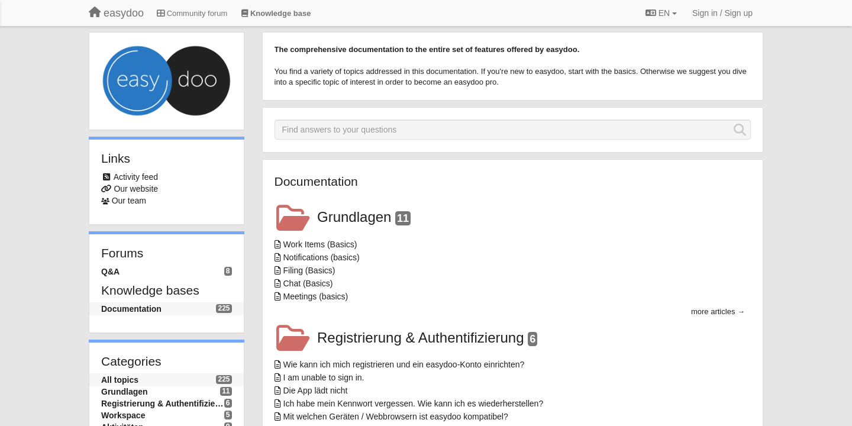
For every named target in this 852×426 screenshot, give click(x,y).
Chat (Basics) (308, 283)
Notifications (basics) (321, 257)
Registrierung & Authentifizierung (162, 403)
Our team (129, 200)
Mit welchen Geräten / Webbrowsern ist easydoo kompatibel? (395, 416)
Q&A (110, 271)
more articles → (718, 311)
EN (661, 13)
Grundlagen (124, 391)
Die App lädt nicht (315, 390)
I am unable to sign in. (323, 377)
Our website (136, 188)
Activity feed (136, 177)
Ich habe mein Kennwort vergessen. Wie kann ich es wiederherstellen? (413, 403)
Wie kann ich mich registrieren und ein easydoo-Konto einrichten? (404, 364)
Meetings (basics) (315, 296)
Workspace (123, 415)
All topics (119, 380)
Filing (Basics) (309, 270)
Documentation (131, 309)
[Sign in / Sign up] (722, 13)
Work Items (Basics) (320, 244)
